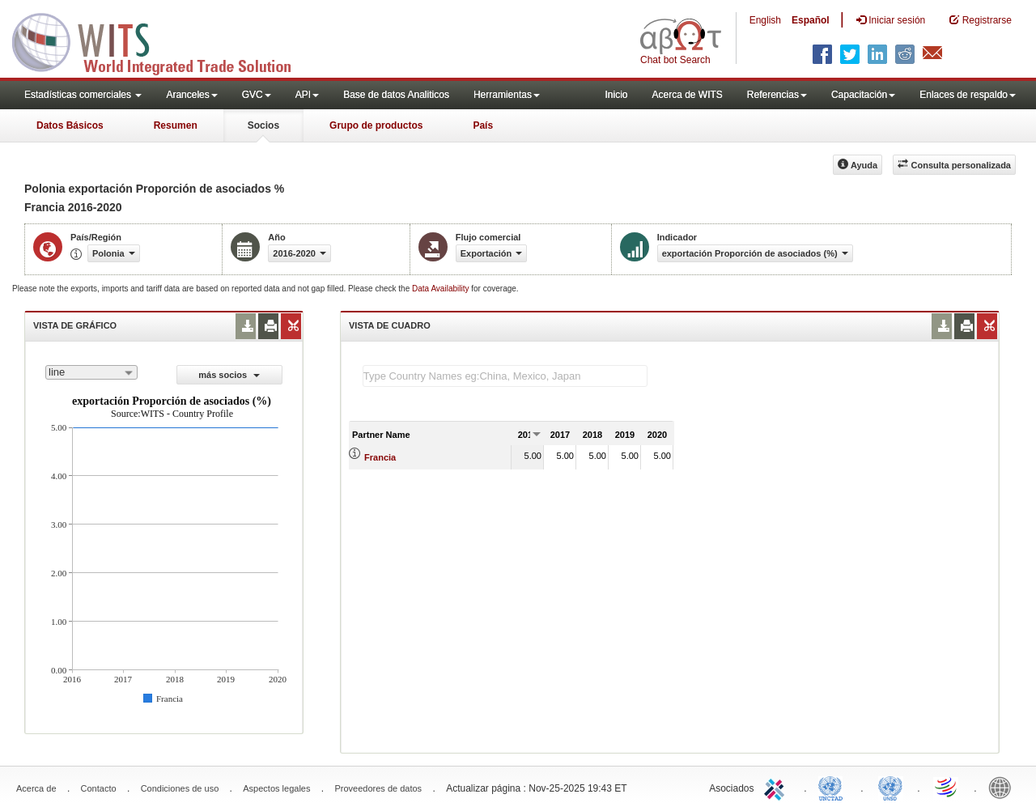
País (483, 125)
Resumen (175, 125)
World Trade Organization (947, 787)
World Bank (1003, 787)
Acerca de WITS (687, 94)
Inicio (616, 94)
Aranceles (191, 94)
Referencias (777, 94)
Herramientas (506, 94)
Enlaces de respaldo (967, 94)
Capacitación (863, 94)
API (307, 94)
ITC (777, 787)
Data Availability (441, 288)
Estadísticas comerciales (83, 94)
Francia (380, 457)
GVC (256, 94)
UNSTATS (890, 787)
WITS (162, 40)
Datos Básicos (70, 125)
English (765, 20)
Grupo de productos (375, 125)
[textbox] (505, 376)
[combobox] (91, 372)
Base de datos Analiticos (396, 94)
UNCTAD (833, 787)
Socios (263, 125)
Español (811, 20)
